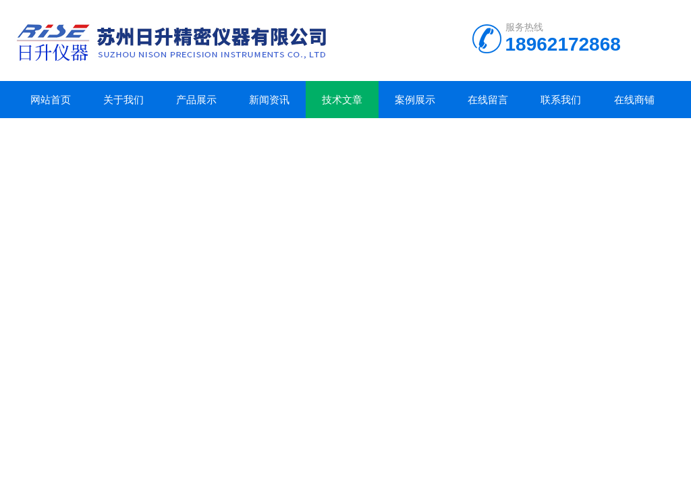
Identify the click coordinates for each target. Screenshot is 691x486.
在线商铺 (634, 99)
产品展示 (196, 99)
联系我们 (561, 99)
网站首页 (50, 99)
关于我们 (123, 99)
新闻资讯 (269, 99)
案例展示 (415, 99)
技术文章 (342, 99)
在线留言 (488, 99)
